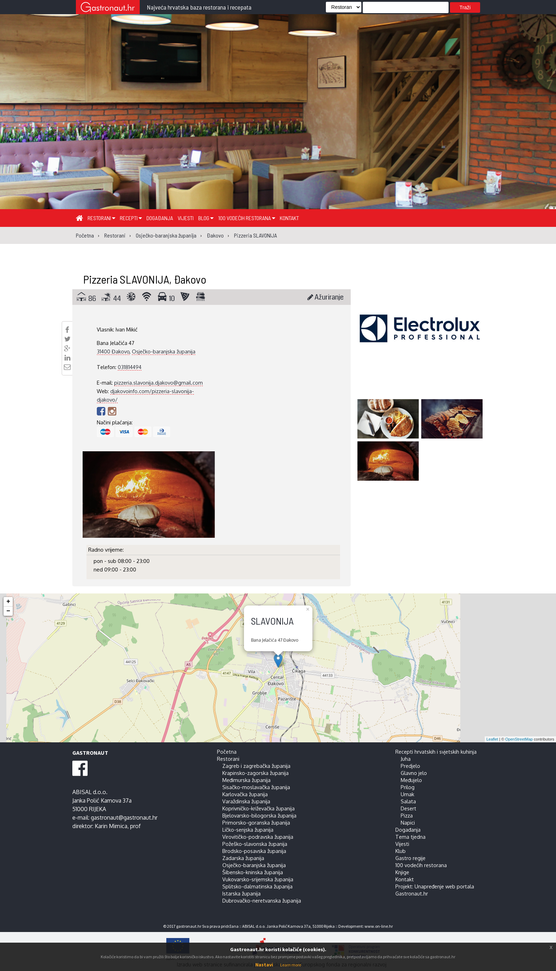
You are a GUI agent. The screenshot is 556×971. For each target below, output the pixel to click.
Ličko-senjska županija (247, 829)
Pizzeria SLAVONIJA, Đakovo (144, 279)
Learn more (290, 964)
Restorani (101, 217)
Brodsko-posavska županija (254, 851)
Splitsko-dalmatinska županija (257, 886)
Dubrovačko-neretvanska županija (261, 900)
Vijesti (186, 217)
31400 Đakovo (113, 351)
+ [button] (8, 601)
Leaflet (492, 739)
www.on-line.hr (379, 926)
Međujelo (411, 780)
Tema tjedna (410, 836)
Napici (408, 822)
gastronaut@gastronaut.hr (124, 817)
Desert (408, 808)
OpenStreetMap (519, 739)
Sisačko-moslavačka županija (256, 787)
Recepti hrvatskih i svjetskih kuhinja (436, 751)
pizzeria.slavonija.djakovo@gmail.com (158, 382)
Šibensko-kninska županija (252, 872)
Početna (227, 751)
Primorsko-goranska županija (256, 822)
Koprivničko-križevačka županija (258, 808)
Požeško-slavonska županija (254, 844)
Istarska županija (241, 893)
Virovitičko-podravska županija (257, 836)
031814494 (129, 367)
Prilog (408, 787)
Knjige (402, 872)
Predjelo (410, 766)
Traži (465, 7)
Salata (408, 801)
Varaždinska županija (246, 801)
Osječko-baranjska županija (163, 351)
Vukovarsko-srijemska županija (257, 879)
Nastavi (264, 964)
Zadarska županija (243, 858)
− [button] (8, 611)
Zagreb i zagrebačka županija (256, 766)
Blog (205, 217)
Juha (406, 758)
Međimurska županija (246, 780)
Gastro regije (410, 858)
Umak (407, 794)
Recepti (131, 217)
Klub (400, 851)
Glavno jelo (414, 773)
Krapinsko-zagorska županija (255, 773)
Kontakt (289, 217)
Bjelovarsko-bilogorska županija (259, 815)
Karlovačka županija (245, 794)
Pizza (407, 815)
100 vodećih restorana (246, 217)
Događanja (159, 217)
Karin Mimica (111, 826)
